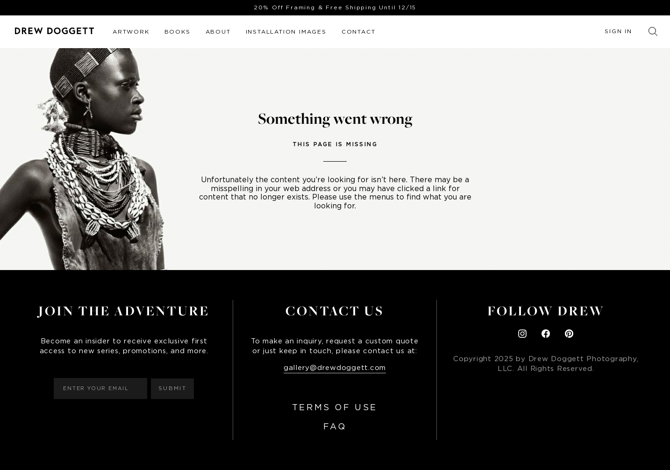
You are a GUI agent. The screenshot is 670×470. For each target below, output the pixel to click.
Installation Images (286, 32)
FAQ (335, 427)
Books (177, 32)
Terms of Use (335, 408)
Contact (359, 32)
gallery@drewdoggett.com (335, 367)
